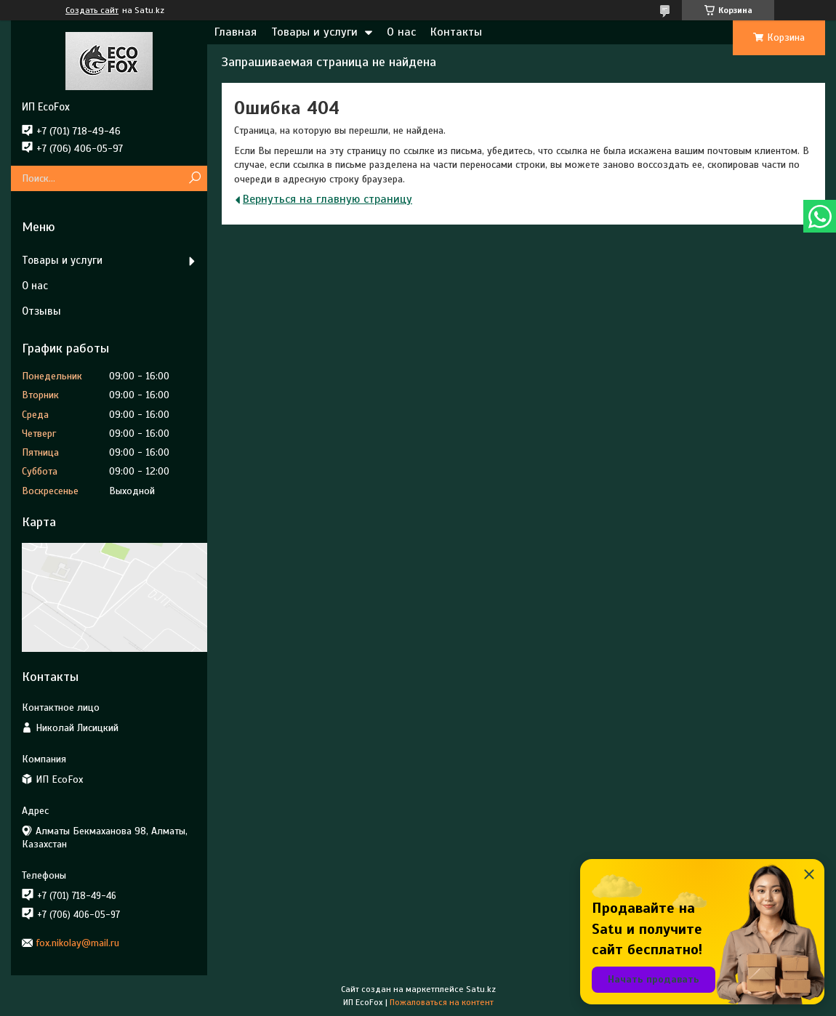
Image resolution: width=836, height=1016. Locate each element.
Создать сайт (91, 10)
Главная (235, 32)
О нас (401, 32)
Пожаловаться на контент (442, 1002)
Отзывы (41, 311)
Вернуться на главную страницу (327, 199)
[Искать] (194, 178)
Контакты (456, 32)
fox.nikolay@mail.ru (77, 943)
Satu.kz (481, 989)
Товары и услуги (314, 32)
